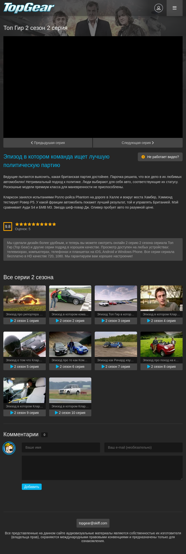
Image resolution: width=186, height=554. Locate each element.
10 (54, 224)
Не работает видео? (160, 157)
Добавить (31, 487)
